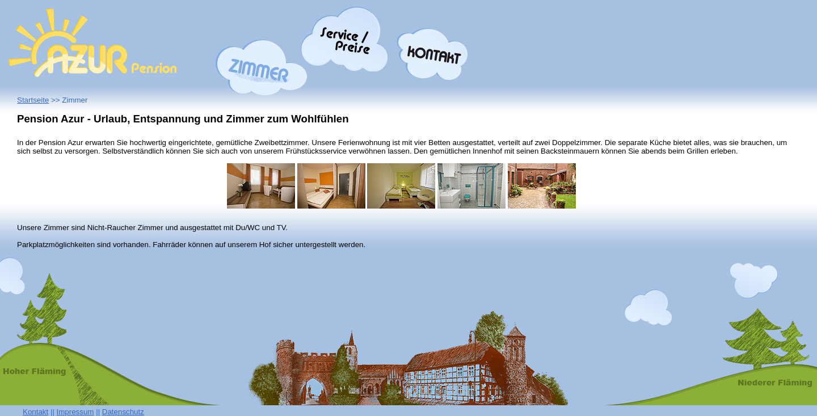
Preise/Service (345, 38)
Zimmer (261, 68)
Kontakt (433, 54)
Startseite (33, 100)
